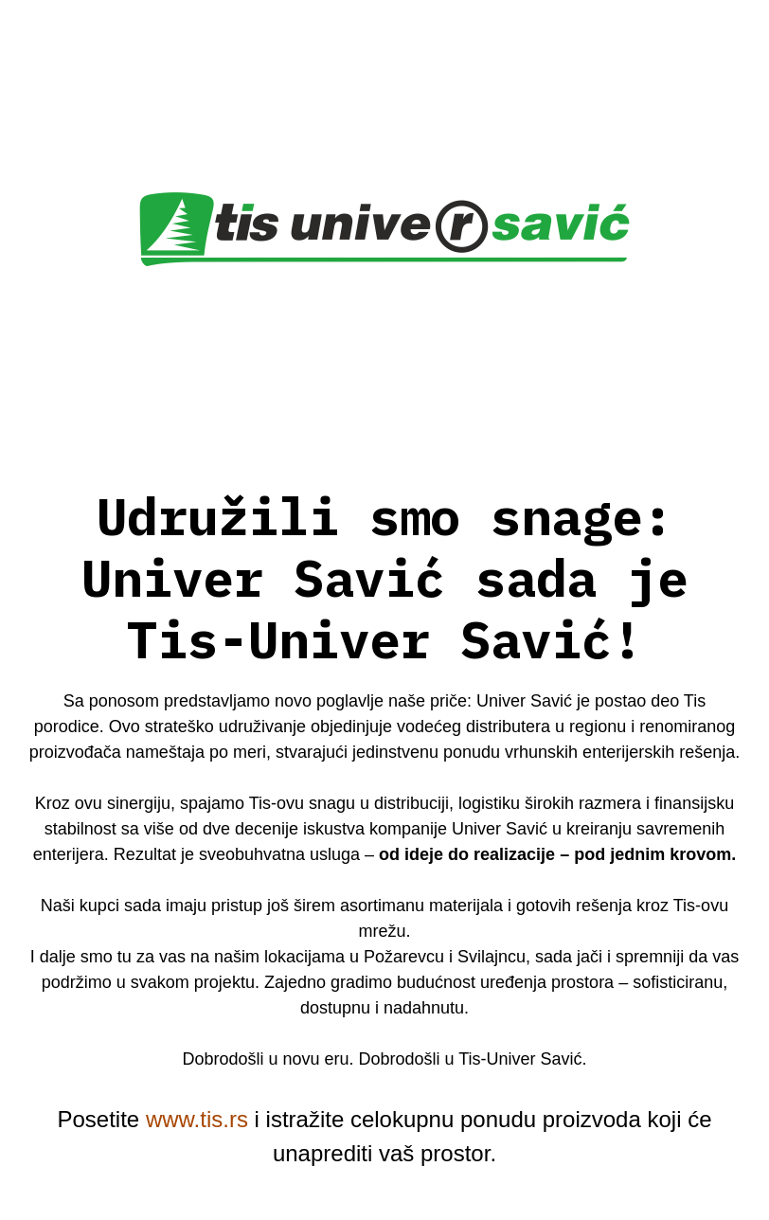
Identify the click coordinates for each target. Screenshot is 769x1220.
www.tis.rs (197, 1119)
